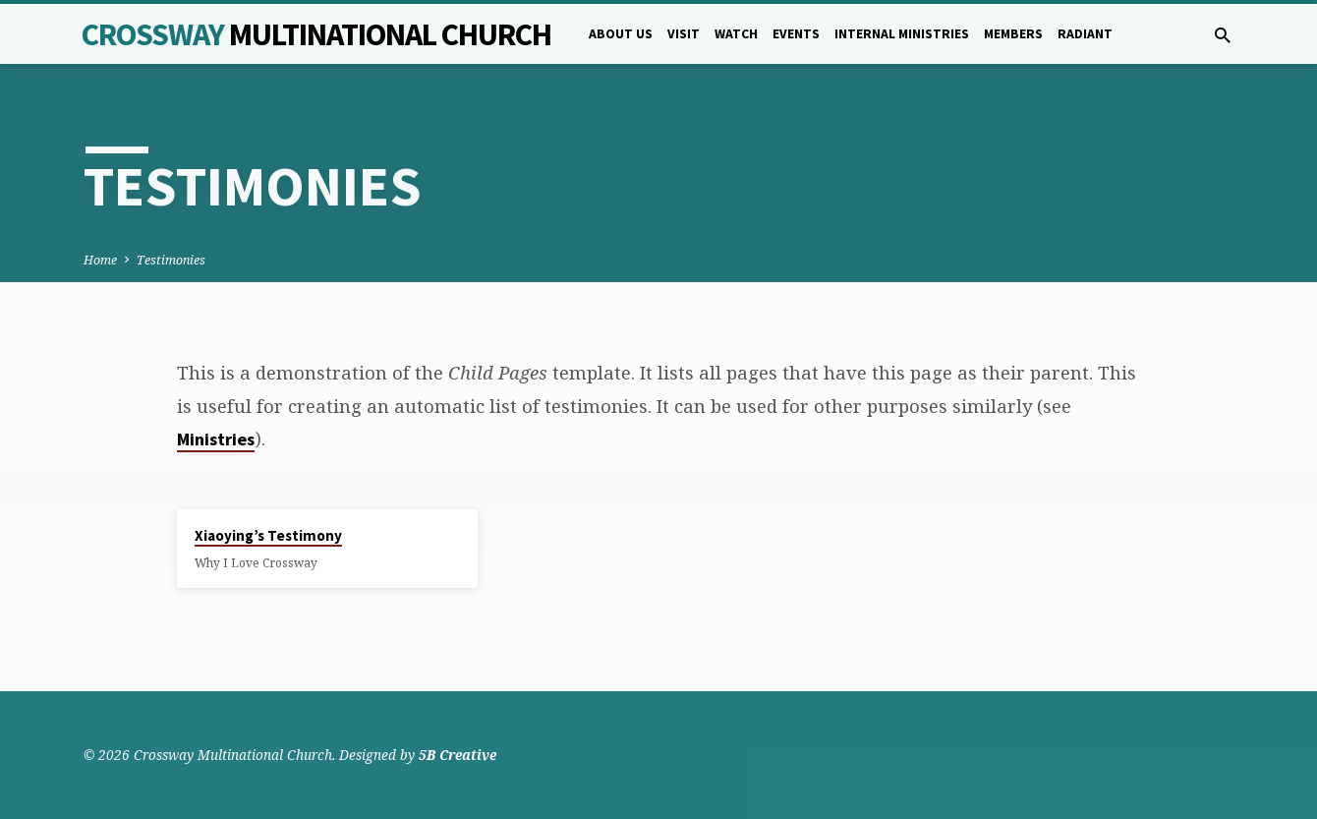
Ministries (216, 439)
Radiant (1085, 34)
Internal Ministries (901, 34)
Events (796, 34)
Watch (736, 34)
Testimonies (171, 260)
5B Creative (457, 754)
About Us (621, 34)
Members (1013, 34)
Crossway (316, 34)
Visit (683, 34)
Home (100, 260)
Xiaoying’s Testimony (268, 535)
